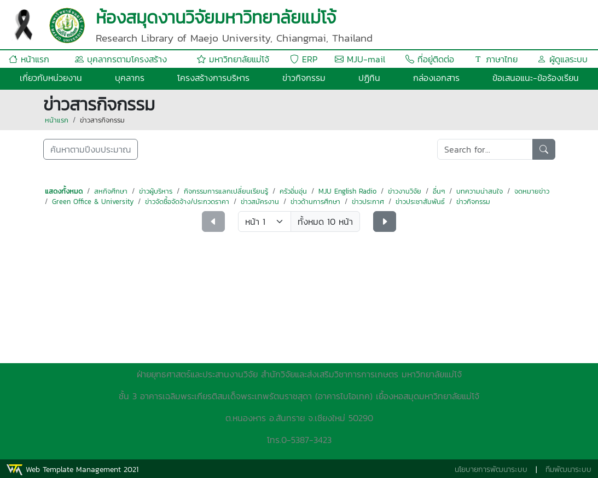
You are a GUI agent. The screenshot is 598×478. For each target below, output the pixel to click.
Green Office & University (92, 201)
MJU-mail (360, 59)
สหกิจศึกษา (110, 191)
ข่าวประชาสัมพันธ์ (420, 201)
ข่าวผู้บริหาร (155, 191)
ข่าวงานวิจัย (404, 191)
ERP (303, 59)
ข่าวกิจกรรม (304, 77)
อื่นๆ (439, 191)
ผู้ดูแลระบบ (562, 59)
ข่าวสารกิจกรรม (102, 120)
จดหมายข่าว (531, 191)
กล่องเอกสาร (436, 77)
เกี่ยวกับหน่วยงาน (51, 77)
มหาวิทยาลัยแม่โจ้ (233, 59)
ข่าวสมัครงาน (260, 201)
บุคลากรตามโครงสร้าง (121, 59)
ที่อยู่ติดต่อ (429, 59)
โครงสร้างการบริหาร (213, 77)
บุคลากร (129, 77)
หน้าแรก (29, 59)
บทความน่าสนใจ (479, 191)
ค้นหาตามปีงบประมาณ (90, 149)
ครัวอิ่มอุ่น (293, 191)
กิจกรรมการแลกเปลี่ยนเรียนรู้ (226, 191)
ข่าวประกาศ (368, 201)
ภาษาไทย (496, 59)
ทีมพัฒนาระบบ (568, 469)
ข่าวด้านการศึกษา (315, 201)
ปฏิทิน (369, 77)
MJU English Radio (347, 191)
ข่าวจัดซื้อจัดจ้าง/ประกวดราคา (187, 201)
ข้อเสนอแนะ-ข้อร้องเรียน (535, 77)
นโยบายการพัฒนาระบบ (491, 469)
